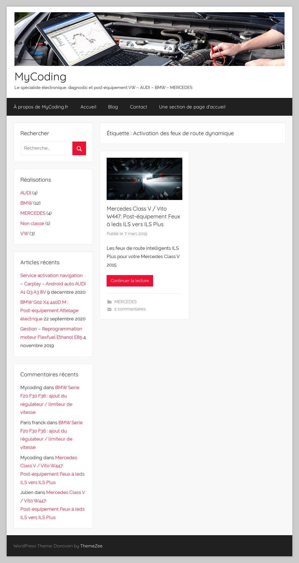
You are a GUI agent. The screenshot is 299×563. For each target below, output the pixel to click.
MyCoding (40, 76)
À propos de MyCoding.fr (41, 107)
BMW (26, 203)
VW (24, 233)
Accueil (88, 107)
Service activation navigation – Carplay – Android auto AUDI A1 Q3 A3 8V (53, 284)
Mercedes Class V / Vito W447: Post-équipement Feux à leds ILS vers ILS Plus (143, 216)
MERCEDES (125, 301)
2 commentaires (130, 309)
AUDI (25, 193)
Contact (138, 107)
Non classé (32, 223)
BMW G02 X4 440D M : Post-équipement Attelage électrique (49, 310)
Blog (113, 107)
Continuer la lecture (130, 280)
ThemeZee (91, 546)
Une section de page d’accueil (192, 107)
